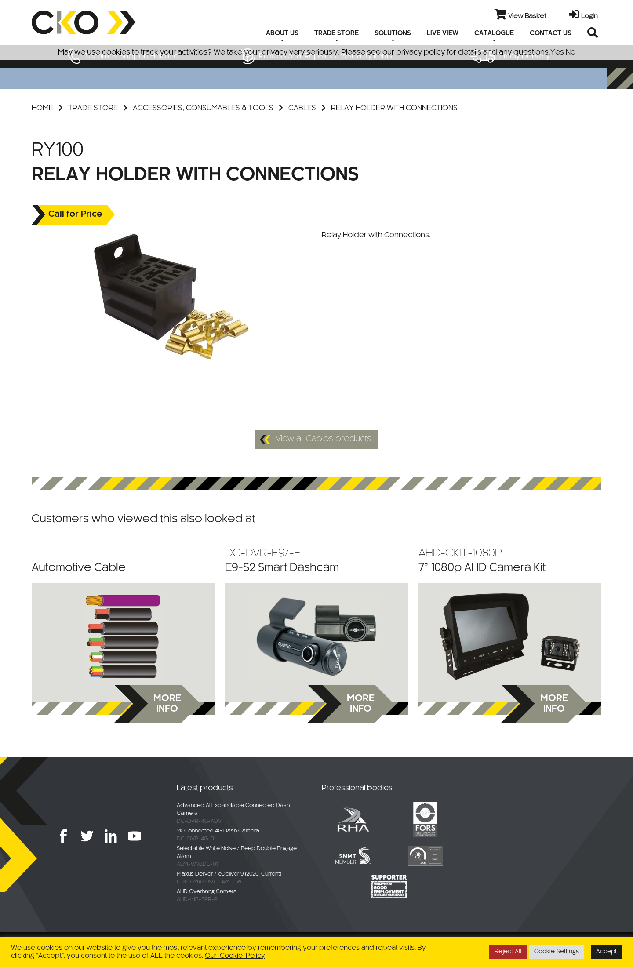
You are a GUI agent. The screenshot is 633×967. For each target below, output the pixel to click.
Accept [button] (606, 952)
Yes (557, 52)
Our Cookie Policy (235, 955)
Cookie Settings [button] (556, 952)
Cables (302, 108)
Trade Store (93, 108)
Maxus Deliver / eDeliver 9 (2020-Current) (229, 874)
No (570, 52)
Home (42, 108)
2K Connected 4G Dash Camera (218, 831)
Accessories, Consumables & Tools (203, 108)
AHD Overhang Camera (207, 891)
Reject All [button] (508, 952)
